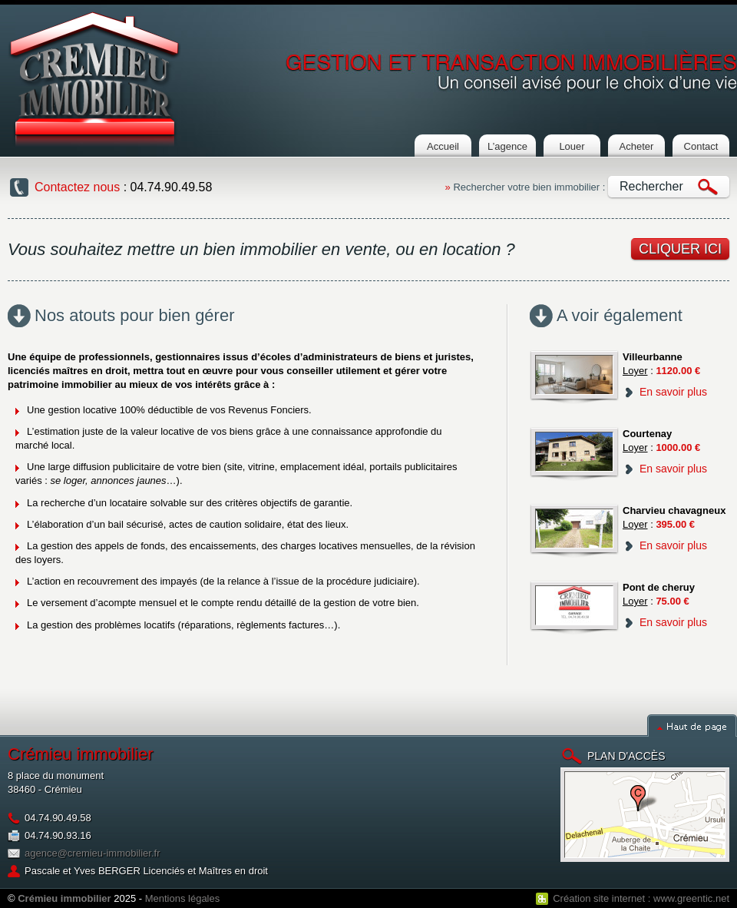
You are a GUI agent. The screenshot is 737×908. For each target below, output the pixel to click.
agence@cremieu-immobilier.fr (92, 853)
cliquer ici (680, 249)
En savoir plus (673, 392)
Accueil (443, 146)
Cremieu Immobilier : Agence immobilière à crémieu (94, 79)
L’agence (507, 146)
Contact (701, 146)
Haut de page (692, 725)
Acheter (637, 146)
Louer (571, 146)
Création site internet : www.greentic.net (641, 898)
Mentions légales (182, 898)
